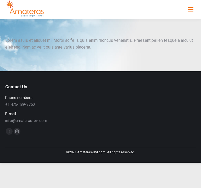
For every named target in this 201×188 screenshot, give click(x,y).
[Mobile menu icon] (190, 9)
